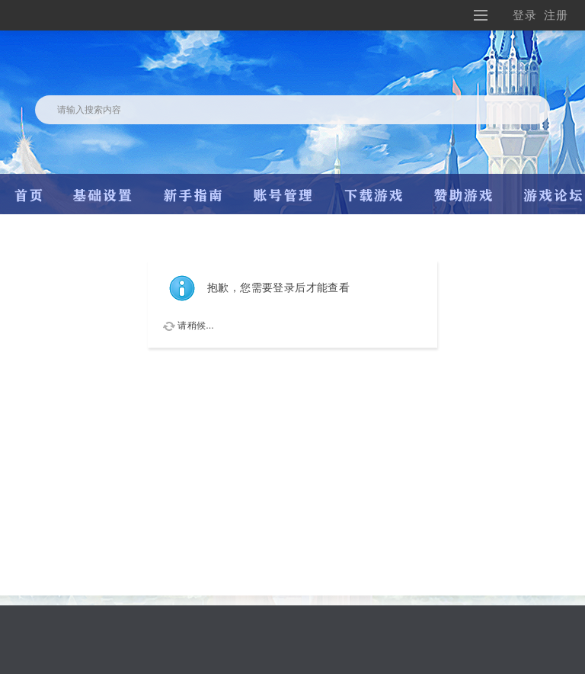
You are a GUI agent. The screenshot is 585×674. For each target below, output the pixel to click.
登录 (524, 14)
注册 (555, 14)
